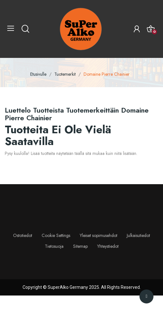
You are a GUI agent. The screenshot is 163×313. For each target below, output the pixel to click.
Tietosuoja (54, 246)
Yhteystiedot (108, 246)
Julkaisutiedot (138, 235)
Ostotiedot (22, 235)
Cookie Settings (56, 235)
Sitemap (80, 246)
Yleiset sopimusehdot (98, 235)
